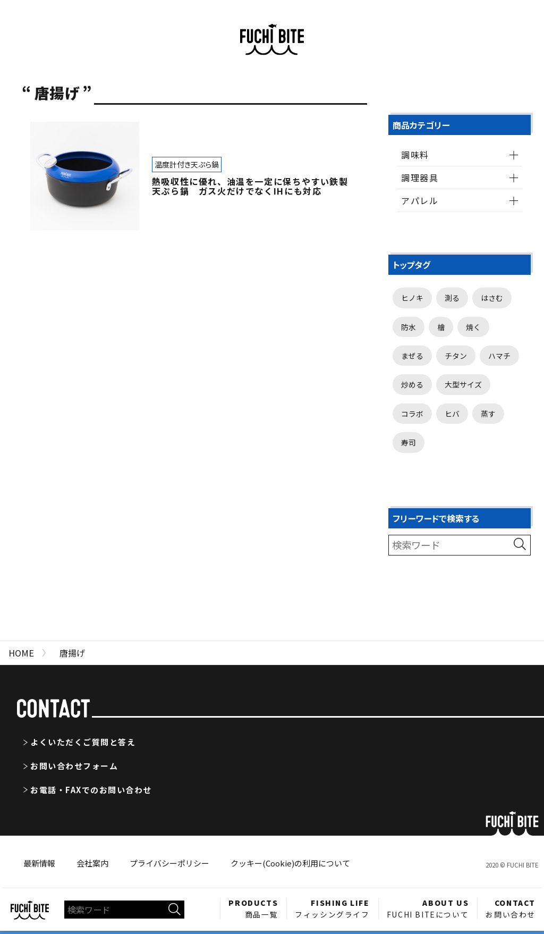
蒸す (488, 413)
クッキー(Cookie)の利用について (290, 863)
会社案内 (92, 863)
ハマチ (499, 355)
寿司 (408, 442)
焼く (473, 327)
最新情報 (39, 863)
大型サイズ (463, 384)
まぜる (412, 355)
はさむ (492, 297)
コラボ (412, 413)
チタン (456, 355)
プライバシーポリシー (169, 863)
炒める (412, 384)
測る (452, 297)
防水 (408, 327)
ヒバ (452, 413)
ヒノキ (412, 297)
